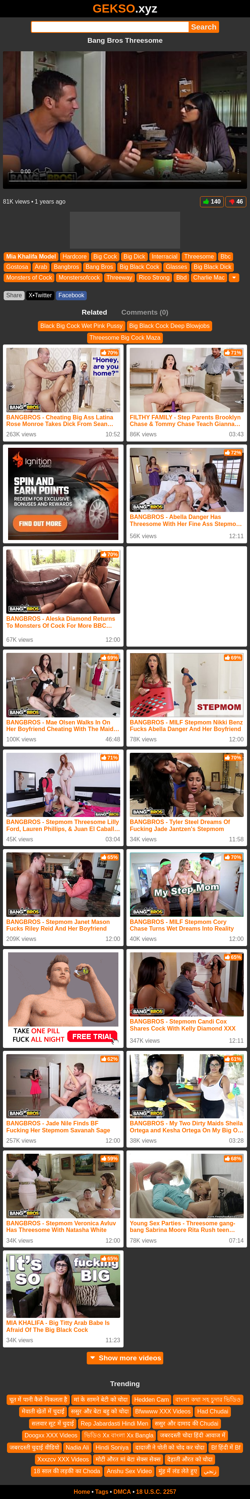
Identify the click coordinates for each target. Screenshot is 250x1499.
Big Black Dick (212, 267)
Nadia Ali (77, 1447)
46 (236, 201)
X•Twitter (40, 295)
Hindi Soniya (112, 1447)
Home (82, 1492)
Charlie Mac (209, 277)
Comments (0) (144, 312)
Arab (41, 267)
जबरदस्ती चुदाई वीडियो (34, 1447)
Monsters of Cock (29, 277)
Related (94, 312)
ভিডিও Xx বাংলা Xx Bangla (119, 1435)
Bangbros (66, 267)
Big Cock (105, 256)
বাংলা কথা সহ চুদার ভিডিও (208, 1399)
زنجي (210, 1471)
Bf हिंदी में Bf (225, 1447)
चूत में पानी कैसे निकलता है (38, 1399)
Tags (101, 1492)
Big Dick (134, 256)
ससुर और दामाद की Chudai (186, 1423)
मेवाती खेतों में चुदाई (43, 1411)
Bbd (181, 277)
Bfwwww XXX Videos (163, 1411)
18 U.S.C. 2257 (156, 1492)
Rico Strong (154, 277)
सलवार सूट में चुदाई (53, 1423)
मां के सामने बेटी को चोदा (101, 1399)
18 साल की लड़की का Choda (66, 1471)
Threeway (119, 277)
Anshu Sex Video (129, 1471)
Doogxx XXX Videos (51, 1435)
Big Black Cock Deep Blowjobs (169, 326)
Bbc (226, 256)
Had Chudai (212, 1411)
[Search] (110, 27)
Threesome (199, 256)
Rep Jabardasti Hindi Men (114, 1423)
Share (14, 295)
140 (212, 201)
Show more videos (125, 1358)
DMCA (122, 1492)
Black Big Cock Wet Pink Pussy (81, 326)
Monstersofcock (79, 277)
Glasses (176, 267)
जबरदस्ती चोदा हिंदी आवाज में (192, 1435)
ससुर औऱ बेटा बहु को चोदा (99, 1411)
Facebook (71, 295)
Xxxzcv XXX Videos (63, 1459)
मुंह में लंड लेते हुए (177, 1471)
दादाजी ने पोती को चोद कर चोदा (170, 1447)
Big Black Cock (140, 267)
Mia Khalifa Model (31, 256)
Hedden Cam (151, 1399)
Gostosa (17, 267)
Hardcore (75, 256)
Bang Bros (99, 267)
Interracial (165, 256)
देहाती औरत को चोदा (190, 1459)
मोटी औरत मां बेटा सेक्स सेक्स (128, 1459)
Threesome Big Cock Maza (125, 338)
